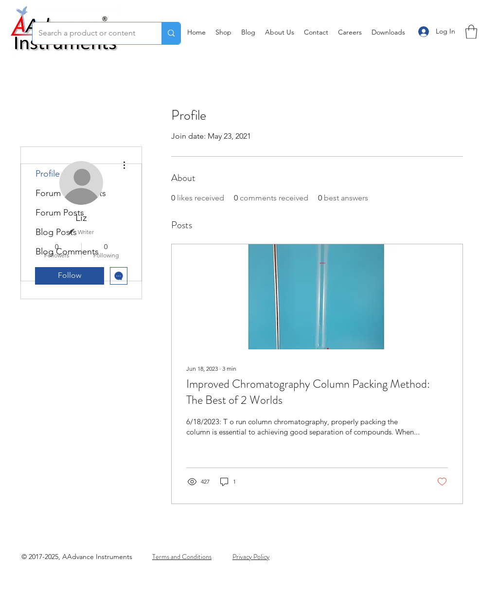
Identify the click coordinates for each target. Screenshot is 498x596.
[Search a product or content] (89, 33)
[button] (471, 32)
